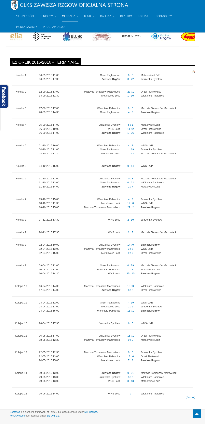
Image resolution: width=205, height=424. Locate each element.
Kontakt (144, 16)
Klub (89, 16)
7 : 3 (130, 360)
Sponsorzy (164, 16)
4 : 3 (130, 199)
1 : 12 (130, 153)
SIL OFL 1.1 (53, 415)
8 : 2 (130, 290)
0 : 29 (130, 265)
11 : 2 (130, 128)
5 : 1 (130, 124)
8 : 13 (130, 380)
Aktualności (25, 16)
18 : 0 (130, 356)
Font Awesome (17, 415)
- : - (131, 393)
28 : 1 (130, 91)
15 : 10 (131, 273)
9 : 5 (130, 108)
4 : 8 (130, 112)
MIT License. (91, 412)
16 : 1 (130, 335)
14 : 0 (130, 244)
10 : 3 (130, 286)
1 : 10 (130, 95)
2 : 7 (130, 186)
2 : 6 (130, 306)
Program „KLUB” (54, 26)
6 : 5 (130, 323)
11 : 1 (130, 310)
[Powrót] (190, 397)
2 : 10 (130, 219)
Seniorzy (48, 16)
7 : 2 (130, 269)
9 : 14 (130, 165)
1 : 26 (130, 132)
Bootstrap (15, 412)
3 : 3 (130, 248)
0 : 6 (130, 75)
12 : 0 (130, 203)
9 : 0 (130, 252)
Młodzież (70, 16)
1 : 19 (130, 149)
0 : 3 (130, 178)
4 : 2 (130, 145)
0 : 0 (130, 339)
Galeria (107, 16)
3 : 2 (130, 377)
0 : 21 (130, 372)
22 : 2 (130, 207)
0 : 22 (130, 79)
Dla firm (126, 16)
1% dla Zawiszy (26, 26)
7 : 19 (130, 302)
